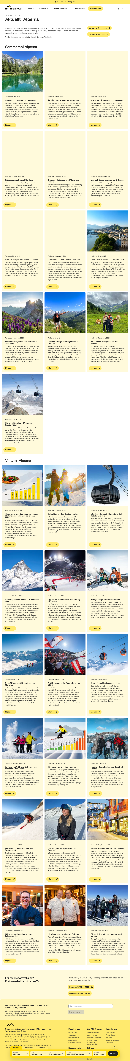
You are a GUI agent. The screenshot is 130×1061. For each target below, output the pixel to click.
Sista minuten (95, 8)
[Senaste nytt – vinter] (98, 34)
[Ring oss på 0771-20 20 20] (81, 987)
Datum (69, 1052)
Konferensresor (73, 1038)
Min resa (109, 1038)
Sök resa (113, 1053)
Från (33, 1052)
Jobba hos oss (92, 1035)
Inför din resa (110, 1032)
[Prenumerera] (76, 1012)
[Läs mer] (9, 125)
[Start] (13, 8)
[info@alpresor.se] (80, 993)
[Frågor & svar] (118, 9)
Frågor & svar (110, 1035)
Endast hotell (29, 1048)
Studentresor (72, 1040)
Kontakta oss (72, 1032)
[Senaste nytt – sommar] (99, 28)
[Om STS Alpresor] (96, 1029)
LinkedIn (90, 1059)
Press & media (92, 1040)
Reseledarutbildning (94, 1038)
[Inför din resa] (115, 1029)
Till (50, 1052)
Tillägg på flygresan (112, 1040)
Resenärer (96, 1052)
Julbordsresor (79, 8)
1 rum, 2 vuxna (99, 1054)
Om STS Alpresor (93, 1032)
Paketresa (16, 1048)
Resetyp (15, 1052)
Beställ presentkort (74, 1043)
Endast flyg (42, 1048)
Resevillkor (109, 1043)
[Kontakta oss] (77, 1029)
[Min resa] (123, 9)
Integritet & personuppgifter (92, 1043)
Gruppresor (72, 1035)
